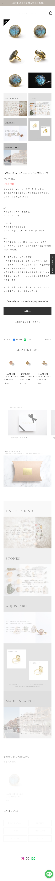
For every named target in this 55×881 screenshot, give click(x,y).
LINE (27, 340)
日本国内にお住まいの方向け (27, 322)
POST (7, 340)
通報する (48, 339)
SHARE (17, 340)
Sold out (27, 311)
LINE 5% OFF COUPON (53, 264)
